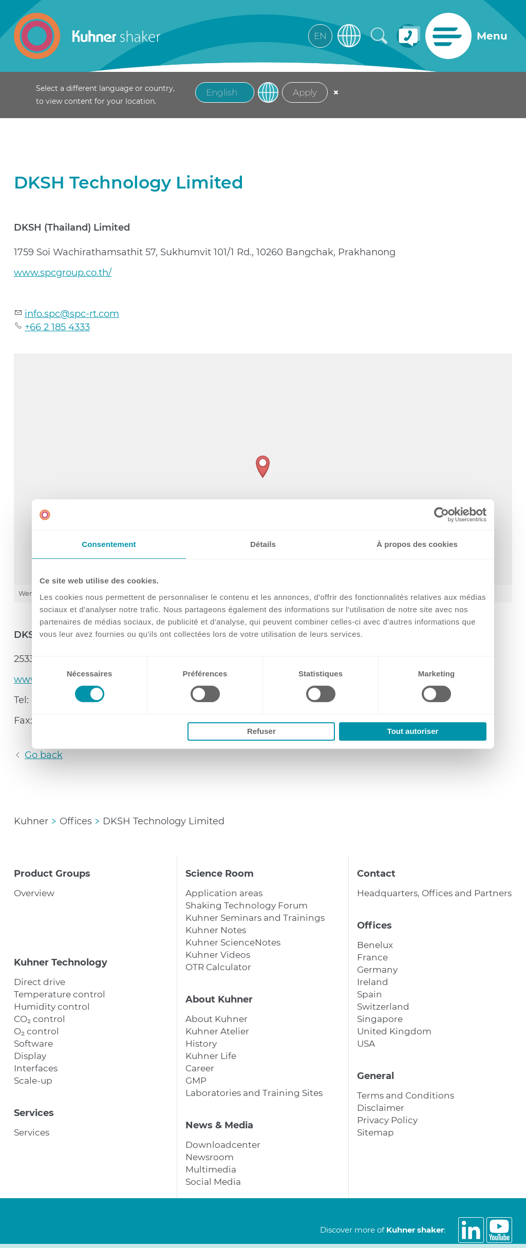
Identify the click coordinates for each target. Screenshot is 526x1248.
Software (33, 1043)
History (201, 1043)
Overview (34, 893)
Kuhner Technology (60, 962)
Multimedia (210, 1169)
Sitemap (375, 1132)
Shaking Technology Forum (246, 905)
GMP (195, 1080)
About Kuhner (219, 999)
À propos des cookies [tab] (417, 544)
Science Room (219, 873)
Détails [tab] (263, 544)
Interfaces (36, 1068)
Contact (376, 873)
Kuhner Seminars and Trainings (255, 918)
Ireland (372, 982)
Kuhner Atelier (217, 1031)
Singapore (380, 1019)
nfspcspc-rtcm (72, 313)
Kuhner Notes (215, 930)
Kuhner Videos (217, 955)
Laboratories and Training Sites (254, 1093)
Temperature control (59, 994)
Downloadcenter (222, 1145)
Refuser (261, 731)
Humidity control (52, 1006)
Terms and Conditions (405, 1095)
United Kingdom (394, 1031)
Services (34, 1113)
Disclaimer (380, 1108)
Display (30, 1056)
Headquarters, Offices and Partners (434, 893)
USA (366, 1043)
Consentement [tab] (109, 544)
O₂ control (36, 1031)
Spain (369, 994)
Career (199, 1068)
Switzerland (383, 1006)
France (372, 957)
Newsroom (209, 1157)
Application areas (223, 893)
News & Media (219, 1125)
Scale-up (33, 1080)
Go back (44, 755)
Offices (374, 925)
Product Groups (52, 873)
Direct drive (39, 982)
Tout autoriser (413, 731)
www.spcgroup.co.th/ (62, 272)
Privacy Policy (387, 1120)
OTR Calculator (218, 967)
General (375, 1076)
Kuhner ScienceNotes (232, 942)
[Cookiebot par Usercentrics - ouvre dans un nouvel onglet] (441, 514)
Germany (377, 970)
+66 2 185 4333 (57, 327)
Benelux (375, 945)
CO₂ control (39, 1019)
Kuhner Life (210, 1056)
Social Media (213, 1182)
